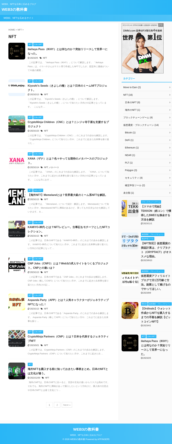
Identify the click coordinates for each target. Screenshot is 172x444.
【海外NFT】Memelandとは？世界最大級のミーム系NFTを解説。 (68, 195)
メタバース (54, 167)
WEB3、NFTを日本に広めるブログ (86, 435)
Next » (67, 404)
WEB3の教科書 (14, 9)
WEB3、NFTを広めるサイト (19, 18)
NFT (45, 58)
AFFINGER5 (103, 439)
